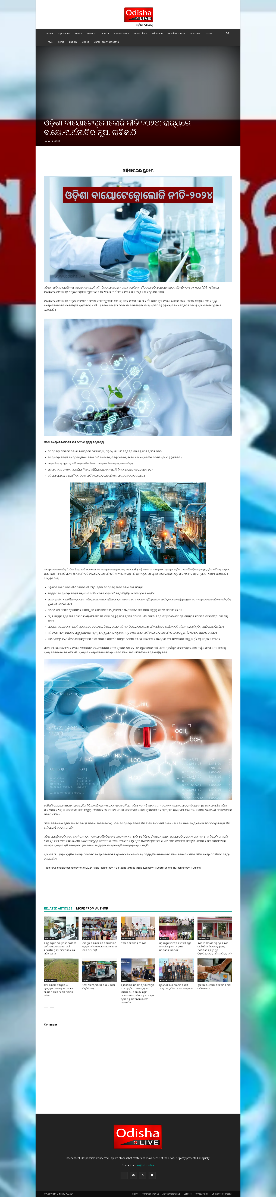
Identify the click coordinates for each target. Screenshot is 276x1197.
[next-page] (52, 1009)
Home (49, 33)
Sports (208, 33)
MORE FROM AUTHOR (92, 908)
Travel (49, 41)
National (91, 33)
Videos (85, 41)
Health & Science (177, 33)
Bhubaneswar (166, 980)
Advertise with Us (150, 1193)
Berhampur (204, 938)
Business (195, 33)
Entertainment (121, 33)
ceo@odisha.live (145, 1165)
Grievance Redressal (222, 1193)
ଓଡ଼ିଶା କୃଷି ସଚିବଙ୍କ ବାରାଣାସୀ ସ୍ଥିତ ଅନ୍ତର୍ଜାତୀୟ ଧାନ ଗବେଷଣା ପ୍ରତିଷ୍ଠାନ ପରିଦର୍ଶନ (175, 946)
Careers (188, 1193)
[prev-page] (46, 1009)
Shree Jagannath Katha (106, 41)
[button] (228, 33)
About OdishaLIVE (171, 1193)
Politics (78, 33)
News (85, 980)
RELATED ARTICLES (58, 908)
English (73, 41)
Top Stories (64, 33)
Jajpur (86, 938)
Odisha (105, 33)
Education (157, 33)
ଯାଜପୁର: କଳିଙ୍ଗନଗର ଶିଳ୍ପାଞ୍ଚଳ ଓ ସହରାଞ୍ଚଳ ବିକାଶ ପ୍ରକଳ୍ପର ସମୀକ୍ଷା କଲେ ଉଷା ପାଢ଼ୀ (99, 946)
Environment (50, 980)
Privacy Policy (201, 1193)
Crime (61, 41)
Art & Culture (140, 33)
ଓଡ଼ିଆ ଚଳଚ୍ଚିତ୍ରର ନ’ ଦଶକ (134, 943)
